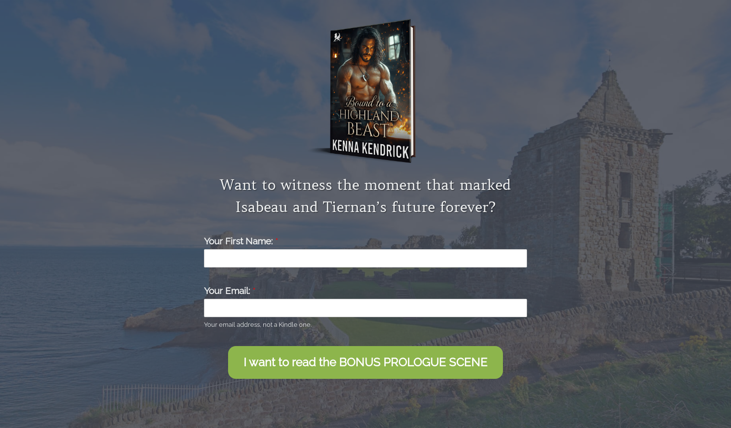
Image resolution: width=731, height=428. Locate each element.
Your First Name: (241, 241)
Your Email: (230, 290)
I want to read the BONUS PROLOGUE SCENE (365, 362)
